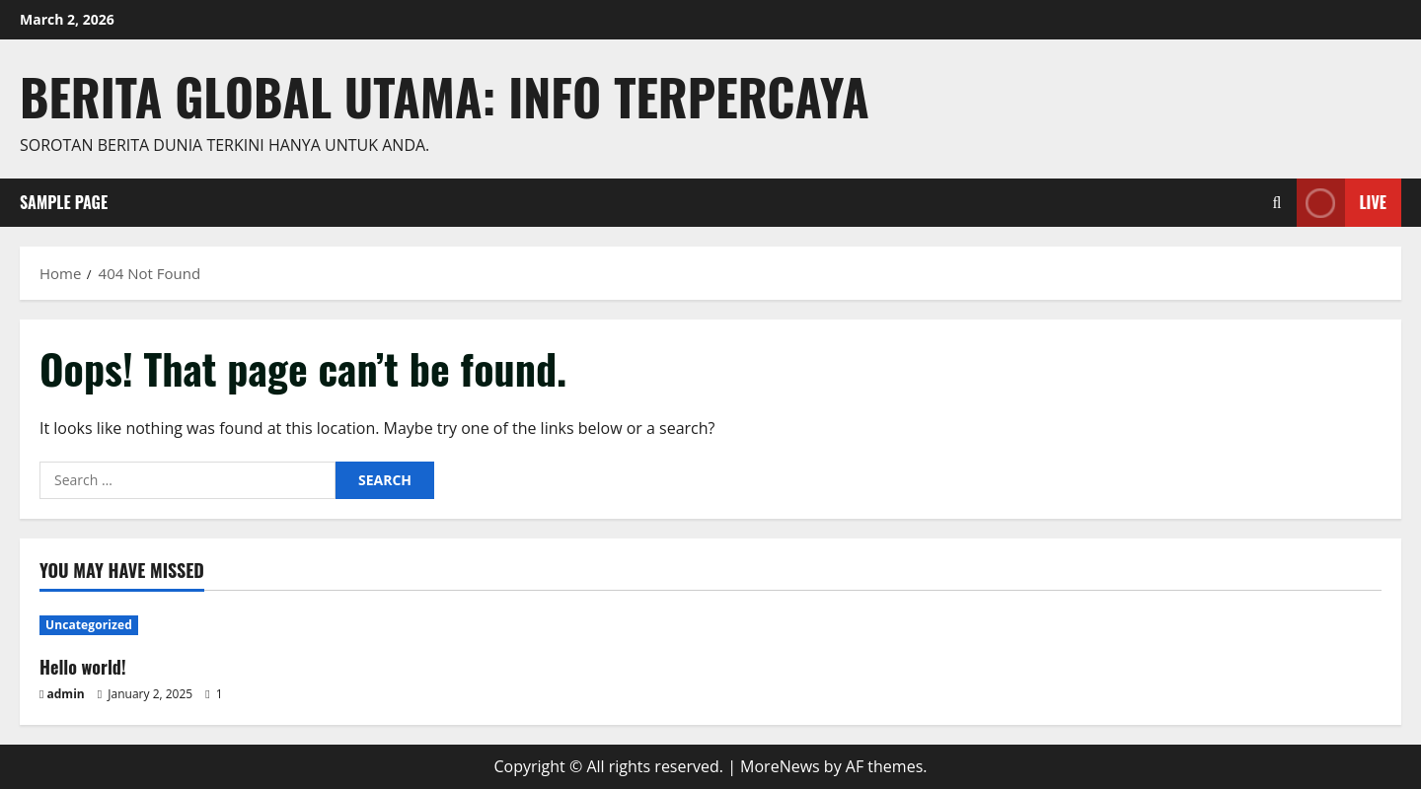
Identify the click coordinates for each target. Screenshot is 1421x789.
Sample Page (64, 202)
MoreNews (780, 766)
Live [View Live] (1341, 203)
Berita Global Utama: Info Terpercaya (444, 95)
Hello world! (82, 667)
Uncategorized (88, 624)
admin (66, 693)
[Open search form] (1277, 202)
